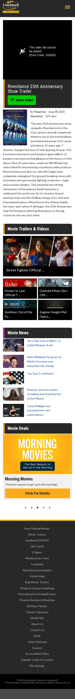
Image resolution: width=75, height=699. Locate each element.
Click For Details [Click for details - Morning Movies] (37, 493)
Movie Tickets (37, 534)
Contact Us (37, 630)
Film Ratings (37, 665)
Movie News (18, 332)
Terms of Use (63, 682)
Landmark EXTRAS (37, 540)
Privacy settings (45, 682)
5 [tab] (50, 508)
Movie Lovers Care (37, 558)
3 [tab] (38, 508)
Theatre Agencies (37, 612)
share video (22, 100)
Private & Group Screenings (37, 588)
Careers (37, 648)
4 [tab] (44, 508)
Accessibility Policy (37, 653)
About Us (37, 624)
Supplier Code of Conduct (37, 659)
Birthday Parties (37, 606)
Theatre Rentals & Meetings (37, 600)
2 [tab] (32, 508)
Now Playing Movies (37, 528)
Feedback (37, 564)
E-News (37, 552)
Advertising (37, 576)
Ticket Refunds (37, 642)
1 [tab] (26, 508)
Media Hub (37, 618)
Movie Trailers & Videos (28, 228)
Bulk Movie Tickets (37, 582)
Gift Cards (37, 546)
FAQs (37, 635)
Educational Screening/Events (37, 594)
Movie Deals (18, 428)
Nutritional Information (37, 570)
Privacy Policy (12, 682)
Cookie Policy (28, 682)
